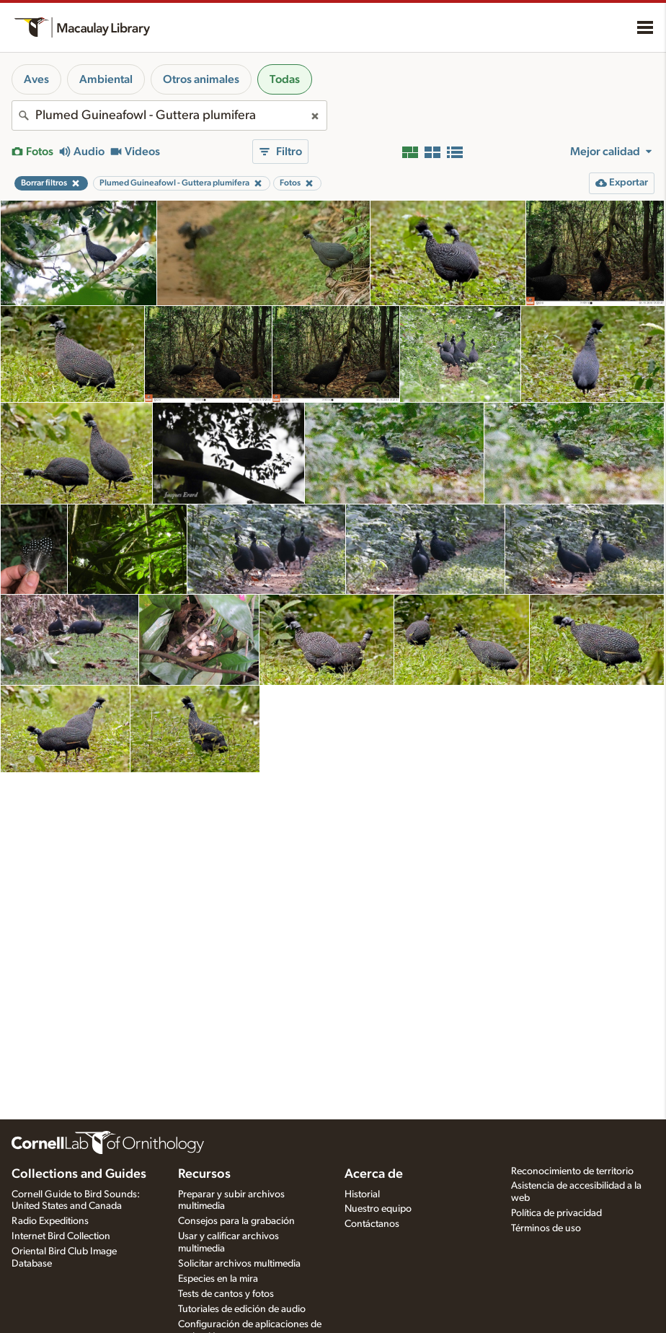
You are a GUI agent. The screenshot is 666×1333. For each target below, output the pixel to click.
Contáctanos (372, 1224)
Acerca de (374, 1174)
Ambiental (106, 79)
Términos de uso (546, 1228)
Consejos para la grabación (236, 1221)
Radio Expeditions (50, 1221)
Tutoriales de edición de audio (242, 1309)
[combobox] (169, 115)
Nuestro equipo (378, 1209)
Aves (36, 79)
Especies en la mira (218, 1279)
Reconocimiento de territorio (572, 1171)
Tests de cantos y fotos (226, 1294)
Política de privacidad (556, 1213)
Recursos (204, 1174)
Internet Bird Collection (61, 1236)
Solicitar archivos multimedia (239, 1264)
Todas (285, 79)
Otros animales (201, 79)
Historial (362, 1194)
